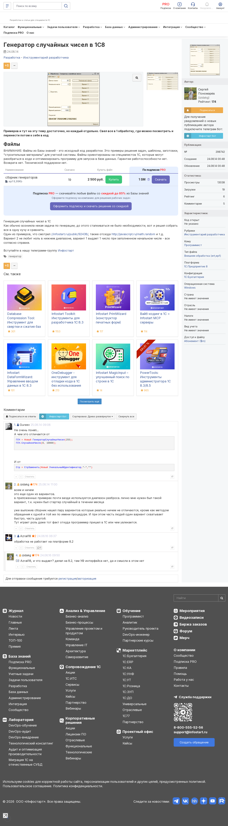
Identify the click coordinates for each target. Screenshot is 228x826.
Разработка (18, 686)
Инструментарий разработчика (204, 234)
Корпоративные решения (80, 720)
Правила (180, 668)
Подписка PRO (20, 662)
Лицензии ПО (76, 734)
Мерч (184, 638)
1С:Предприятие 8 (196, 266)
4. (17, 555)
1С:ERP (128, 662)
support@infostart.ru (190, 732)
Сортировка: (92, 416)
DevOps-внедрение (24, 737)
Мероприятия (192, 611)
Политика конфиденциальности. (78, 786)
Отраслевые (75, 740)
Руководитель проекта (140, 628)
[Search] (199, 598)
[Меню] (7, 6)
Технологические (79, 752)
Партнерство (76, 702)
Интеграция (18, 704)
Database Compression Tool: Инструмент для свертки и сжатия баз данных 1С (24, 322)
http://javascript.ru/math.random (133, 234)
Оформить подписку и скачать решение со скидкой (90, 206)
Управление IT (76, 645)
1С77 (126, 716)
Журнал (16, 611)
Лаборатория (21, 720)
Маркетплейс (135, 650)
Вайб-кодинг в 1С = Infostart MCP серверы (155, 318)
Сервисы (72, 684)
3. (15, 536)
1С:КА (127, 668)
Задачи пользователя (25, 680)
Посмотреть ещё (89, 401)
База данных (18, 692)
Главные (15, 622)
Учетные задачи (21, 674)
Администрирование (25, 698)
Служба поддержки (195, 697)
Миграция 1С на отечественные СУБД (25, 762)
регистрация (67, 578)
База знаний (20, 656)
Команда (72, 639)
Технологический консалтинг (31, 743)
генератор (15, 256)
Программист (193, 245)
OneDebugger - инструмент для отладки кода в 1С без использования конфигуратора (66, 381)
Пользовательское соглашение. (27, 786)
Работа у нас (184, 679)
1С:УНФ (128, 674)
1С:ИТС (71, 678)
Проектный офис (138, 732)
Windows (190, 287)
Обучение (132, 611)
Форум (186, 631)
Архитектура (76, 651)
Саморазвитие (77, 657)
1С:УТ (127, 680)
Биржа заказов (193, 624)
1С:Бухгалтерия (134, 656)
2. (15, 484)
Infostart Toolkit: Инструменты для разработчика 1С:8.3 (67, 318)
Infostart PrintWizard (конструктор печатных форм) (111, 318)
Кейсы (70, 696)
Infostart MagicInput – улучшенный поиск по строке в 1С (112, 377)
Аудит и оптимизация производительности (25, 751)
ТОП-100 (15, 640)
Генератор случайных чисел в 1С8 (54, 44)
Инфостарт (66, 250)
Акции (70, 672)
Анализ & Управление (85, 611)
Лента (13, 628)
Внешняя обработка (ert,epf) (202, 255)
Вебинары (73, 708)
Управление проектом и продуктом (84, 631)
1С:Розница (131, 686)
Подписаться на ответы (21, 416)
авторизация (87, 578)
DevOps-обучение (23, 725)
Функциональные (22, 668)
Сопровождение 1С (83, 667)
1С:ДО (127, 698)
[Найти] (221, 598)
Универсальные (134, 704)
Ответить (29, 476)
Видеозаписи (192, 617)
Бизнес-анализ (77, 616)
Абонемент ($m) (195, 341)
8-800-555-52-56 (188, 727)
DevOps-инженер (136, 634)
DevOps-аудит (20, 731)
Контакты (181, 686)
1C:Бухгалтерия (194, 277)
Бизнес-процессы (79, 622)
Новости (15, 616)
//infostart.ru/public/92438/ (69, 234)
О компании (184, 650)
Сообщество (18, 710)
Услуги (71, 690)
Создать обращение (194, 742)
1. (15, 425)
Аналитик (130, 622)
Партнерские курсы (138, 640)
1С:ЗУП (128, 692)
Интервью (17, 634)
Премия (15, 646)
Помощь (180, 674)
